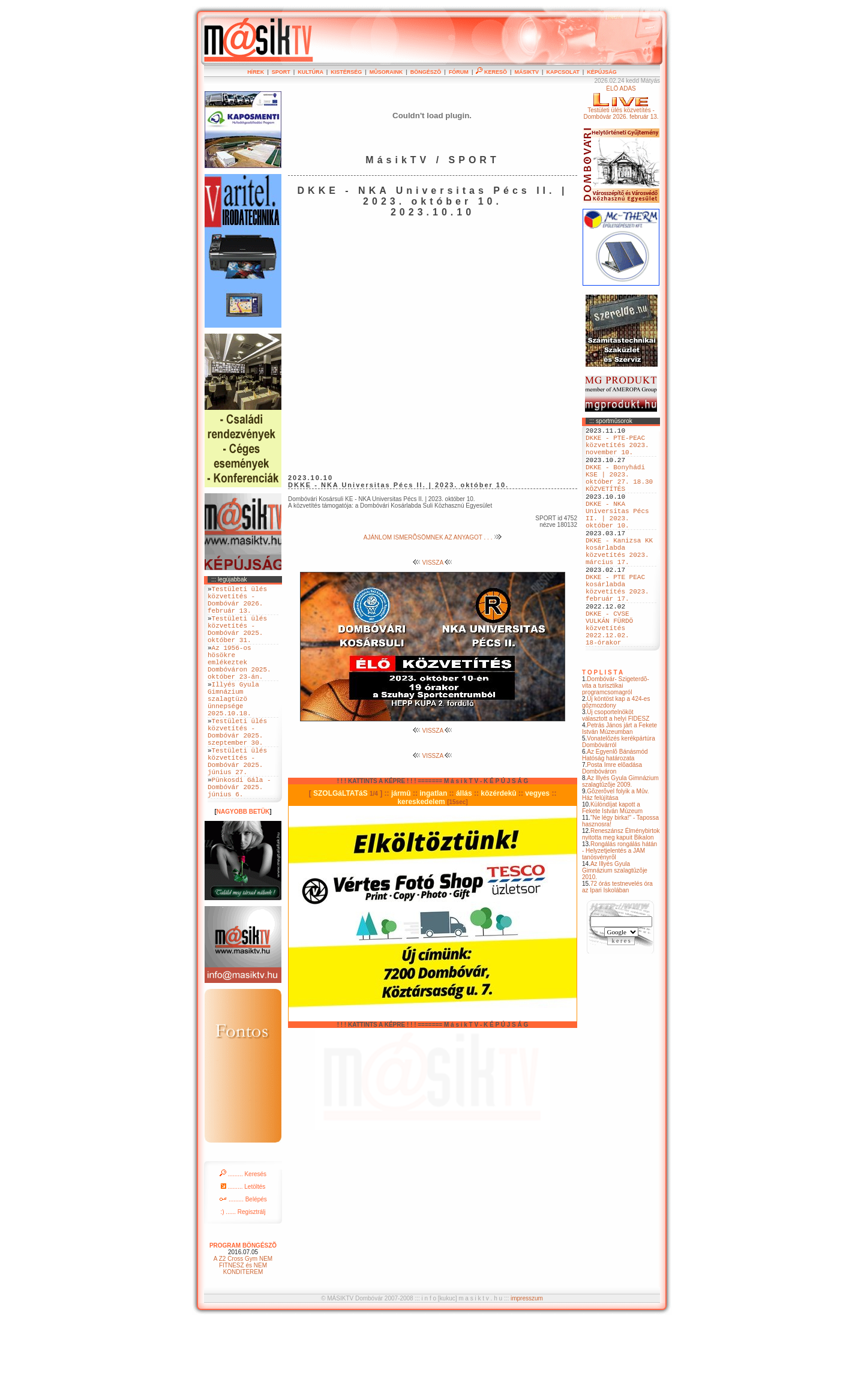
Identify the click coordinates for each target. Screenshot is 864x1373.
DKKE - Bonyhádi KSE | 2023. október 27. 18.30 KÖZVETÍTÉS (619, 491)
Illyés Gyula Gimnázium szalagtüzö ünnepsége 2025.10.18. (233, 727)
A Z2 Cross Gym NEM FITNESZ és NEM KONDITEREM (243, 1317)
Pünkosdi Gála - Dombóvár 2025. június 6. (239, 836)
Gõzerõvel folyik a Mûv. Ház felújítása (615, 848)
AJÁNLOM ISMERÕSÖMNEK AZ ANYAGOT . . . (433, 537)
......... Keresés (243, 1226)
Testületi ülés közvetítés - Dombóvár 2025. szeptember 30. (237, 768)
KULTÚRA (310, 72)
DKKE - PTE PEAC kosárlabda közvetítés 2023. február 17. (617, 628)
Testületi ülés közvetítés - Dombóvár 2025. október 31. (237, 640)
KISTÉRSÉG (346, 72)
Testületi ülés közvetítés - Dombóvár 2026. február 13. (237, 604)
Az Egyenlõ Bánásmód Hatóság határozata (615, 809)
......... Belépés (243, 1251)
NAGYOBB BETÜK (243, 864)
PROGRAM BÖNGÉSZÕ (243, 1297)
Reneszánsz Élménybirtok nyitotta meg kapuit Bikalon (621, 888)
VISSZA (433, 562)
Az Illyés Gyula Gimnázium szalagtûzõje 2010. (614, 924)
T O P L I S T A (602, 726)
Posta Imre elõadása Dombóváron (612, 822)
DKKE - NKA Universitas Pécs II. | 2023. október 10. (617, 536)
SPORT (281, 72)
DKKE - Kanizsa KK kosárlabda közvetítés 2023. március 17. (619, 582)
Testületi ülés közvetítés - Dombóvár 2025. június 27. (237, 805)
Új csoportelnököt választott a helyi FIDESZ (615, 769)
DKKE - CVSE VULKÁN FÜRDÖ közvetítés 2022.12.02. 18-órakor (609, 677)
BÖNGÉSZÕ (426, 72)
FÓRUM (459, 72)
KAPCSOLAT (562, 72)
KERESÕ (491, 72)
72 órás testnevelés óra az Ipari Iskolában (617, 941)
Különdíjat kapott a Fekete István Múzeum (612, 861)
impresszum (527, 1350)
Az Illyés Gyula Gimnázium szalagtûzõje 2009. (620, 835)
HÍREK (255, 72)
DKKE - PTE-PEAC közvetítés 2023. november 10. (617, 449)
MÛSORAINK (386, 72)
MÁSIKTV (526, 72)
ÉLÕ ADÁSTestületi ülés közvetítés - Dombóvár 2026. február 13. (620, 102)
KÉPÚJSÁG (602, 72)
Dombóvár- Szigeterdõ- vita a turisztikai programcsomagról (615, 740)
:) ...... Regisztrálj (242, 1264)
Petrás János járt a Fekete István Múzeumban (619, 782)
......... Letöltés (243, 1239)
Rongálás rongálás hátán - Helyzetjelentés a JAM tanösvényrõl (619, 905)
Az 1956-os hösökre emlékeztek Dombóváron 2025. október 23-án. (239, 681)
